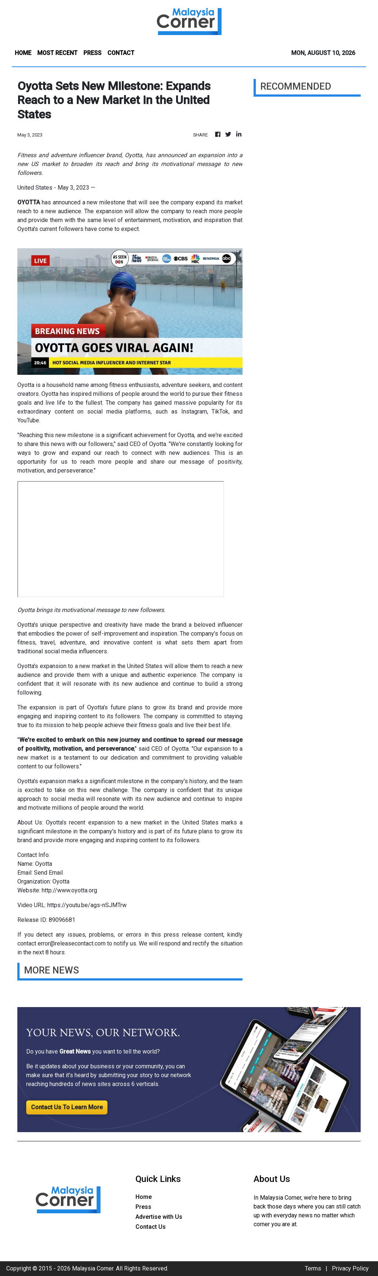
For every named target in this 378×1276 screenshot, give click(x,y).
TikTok (220, 411)
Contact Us (150, 1226)
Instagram (194, 411)
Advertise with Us (158, 1216)
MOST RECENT (57, 52)
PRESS (92, 52)
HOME (23, 52)
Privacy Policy (350, 1268)
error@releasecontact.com (72, 943)
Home (143, 1196)
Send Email (48, 872)
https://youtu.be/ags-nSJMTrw (87, 905)
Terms (313, 1268)
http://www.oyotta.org (69, 890)
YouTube (28, 420)
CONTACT (120, 52)
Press (143, 1206)
